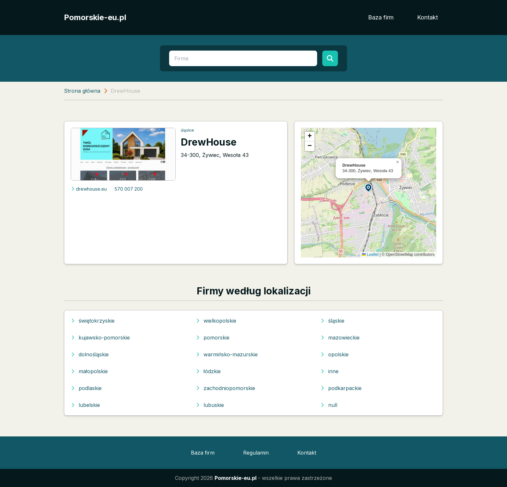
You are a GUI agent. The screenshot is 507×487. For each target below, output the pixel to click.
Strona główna (82, 91)
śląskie (187, 130)
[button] (369, 188)
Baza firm (381, 17)
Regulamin (256, 452)
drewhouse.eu (89, 189)
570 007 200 (129, 189)
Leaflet (370, 254)
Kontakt (427, 17)
